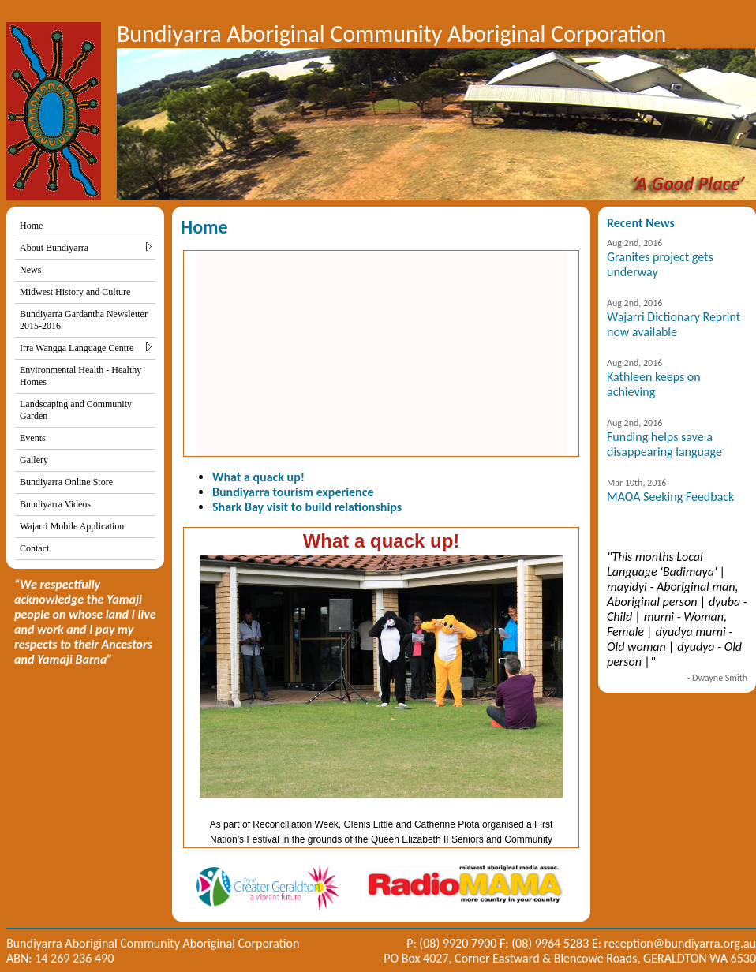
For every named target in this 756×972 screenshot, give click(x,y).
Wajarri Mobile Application (72, 526)
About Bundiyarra (86, 247)
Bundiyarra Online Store (66, 482)
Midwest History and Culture (75, 291)
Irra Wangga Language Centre (86, 347)
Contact (34, 548)
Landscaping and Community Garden (76, 409)
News (30, 269)
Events (33, 437)
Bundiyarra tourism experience (292, 491)
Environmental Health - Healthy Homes (80, 375)
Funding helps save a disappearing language (664, 444)
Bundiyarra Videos (55, 504)
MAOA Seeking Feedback (670, 496)
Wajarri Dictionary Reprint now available (673, 324)
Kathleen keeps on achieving (654, 384)
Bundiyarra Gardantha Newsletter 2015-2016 (84, 319)
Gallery (34, 459)
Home (31, 225)
